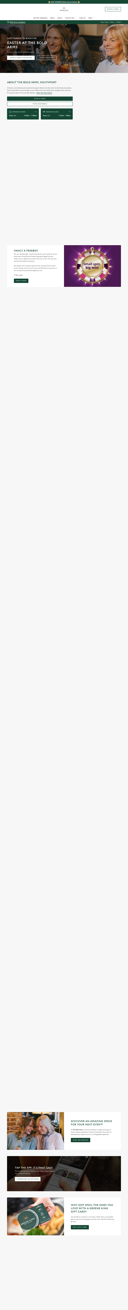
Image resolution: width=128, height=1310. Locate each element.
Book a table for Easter (21, 58)
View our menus (40, 104)
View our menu (46, 58)
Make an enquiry (80, 1140)
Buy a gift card (80, 1227)
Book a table (40, 98)
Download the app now (28, 1179)
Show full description (44, 93)
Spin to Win (21, 281)
